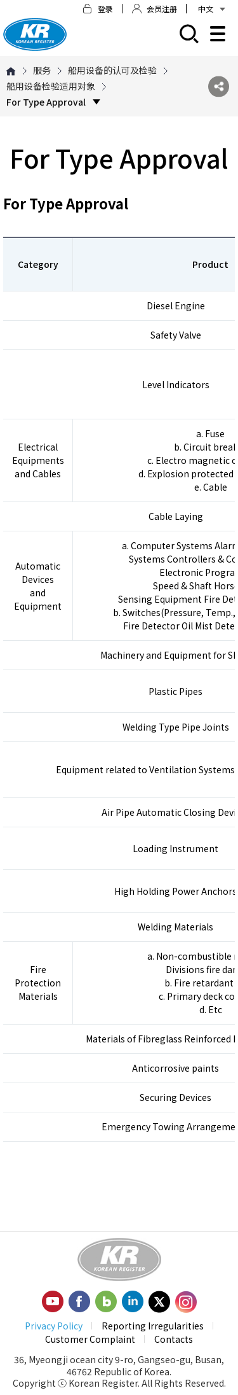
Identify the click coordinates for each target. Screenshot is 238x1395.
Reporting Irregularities (153, 1325)
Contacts (173, 1339)
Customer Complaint (90, 1339)
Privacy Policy (54, 1325)
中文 (211, 8)
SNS (218, 86)
